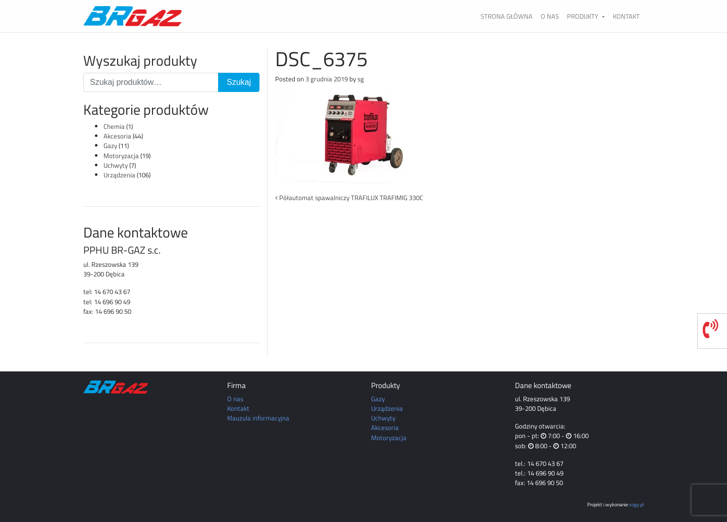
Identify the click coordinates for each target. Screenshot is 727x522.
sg (360, 79)
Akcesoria (117, 136)
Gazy (110, 145)
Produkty (583, 16)
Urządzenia (119, 175)
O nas (550, 16)
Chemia (114, 126)
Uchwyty (115, 165)
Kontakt (626, 16)
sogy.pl (636, 504)
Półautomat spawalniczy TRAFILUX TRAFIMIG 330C (349, 198)
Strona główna (507, 16)
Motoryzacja (121, 156)
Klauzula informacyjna (258, 418)
